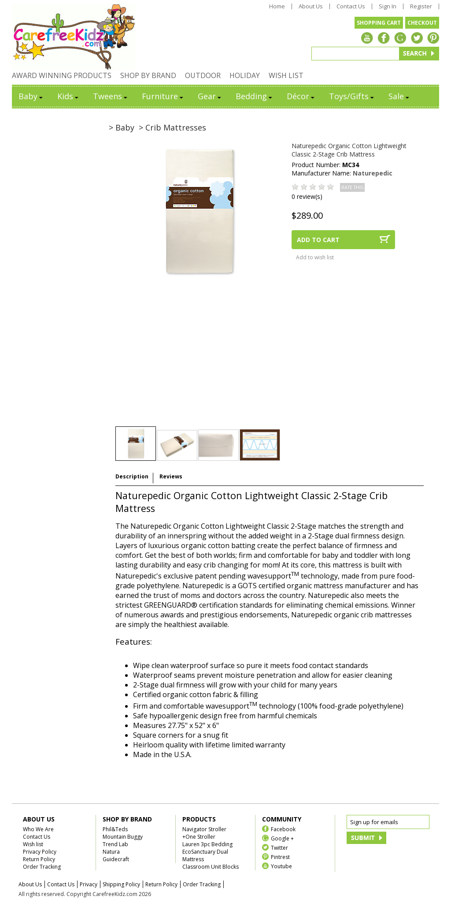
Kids (68, 96)
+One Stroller (198, 836)
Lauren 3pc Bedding (207, 844)
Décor (301, 96)
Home (277, 6)
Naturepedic (372, 173)
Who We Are (38, 829)
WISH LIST (286, 75)
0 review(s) (307, 196)
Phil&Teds (115, 829)
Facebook (283, 828)
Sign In (387, 6)
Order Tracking (42, 866)
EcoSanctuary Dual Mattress (205, 855)
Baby (31, 96)
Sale (399, 96)
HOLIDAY (244, 75)
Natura (111, 851)
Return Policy (39, 859)
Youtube (281, 865)
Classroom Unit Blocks (210, 866)
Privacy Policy (39, 851)
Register (421, 6)
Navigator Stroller (204, 829)
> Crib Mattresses (172, 127)
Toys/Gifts (352, 96)
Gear (210, 96)
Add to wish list (315, 257)
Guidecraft (116, 859)
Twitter (279, 847)
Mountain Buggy (123, 836)
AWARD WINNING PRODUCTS (61, 75)
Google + (282, 838)
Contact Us (350, 6)
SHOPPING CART (379, 22)
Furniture (163, 96)
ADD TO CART (318, 239)
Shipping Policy (121, 884)
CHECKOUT (422, 22)
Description (131, 476)
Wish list (33, 844)
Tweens (111, 96)
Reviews (170, 476)
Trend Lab (115, 844)
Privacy (88, 884)
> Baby (121, 127)
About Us (311, 6)
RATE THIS (352, 187)
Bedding (255, 96)
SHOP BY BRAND (148, 75)
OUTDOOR (203, 75)
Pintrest (280, 856)
